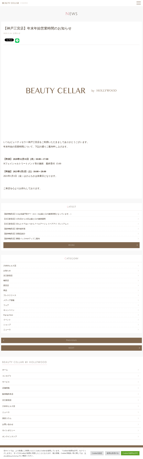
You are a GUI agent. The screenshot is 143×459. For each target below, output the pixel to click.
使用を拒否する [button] (113, 453)
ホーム (5, 370)
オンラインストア (9, 436)
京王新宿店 (8, 275)
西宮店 (6, 285)
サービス (6, 382)
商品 (5, 290)
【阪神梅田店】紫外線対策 (14, 229)
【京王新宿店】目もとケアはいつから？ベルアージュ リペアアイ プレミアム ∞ (35, 224)
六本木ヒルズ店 (9, 266)
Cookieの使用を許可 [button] (130, 453)
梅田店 (6, 280)
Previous (71, 340)
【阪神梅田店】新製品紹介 (14, 234)
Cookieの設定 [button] (97, 453)
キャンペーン (8, 310)
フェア (6, 305)
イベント (7, 320)
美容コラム (6, 418)
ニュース (7, 330)
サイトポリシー (8, 430)
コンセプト (6, 376)
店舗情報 (6, 388)
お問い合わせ (7, 424)
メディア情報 (8, 300)
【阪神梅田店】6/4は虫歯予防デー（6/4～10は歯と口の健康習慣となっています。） (37, 214)
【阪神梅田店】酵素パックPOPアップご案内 (21, 239)
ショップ (7, 325)
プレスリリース (9, 295)
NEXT (71, 348)
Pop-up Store (8, 315)
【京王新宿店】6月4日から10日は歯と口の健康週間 (24, 219)
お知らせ (7, 271)
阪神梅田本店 (7, 394)
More (71, 245)
